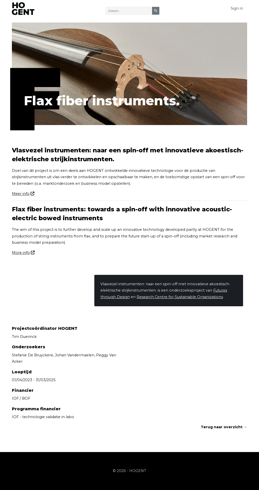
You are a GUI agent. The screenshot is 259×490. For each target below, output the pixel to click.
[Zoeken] (129, 11)
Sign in (237, 8)
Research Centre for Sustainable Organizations (180, 297)
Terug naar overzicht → (224, 427)
